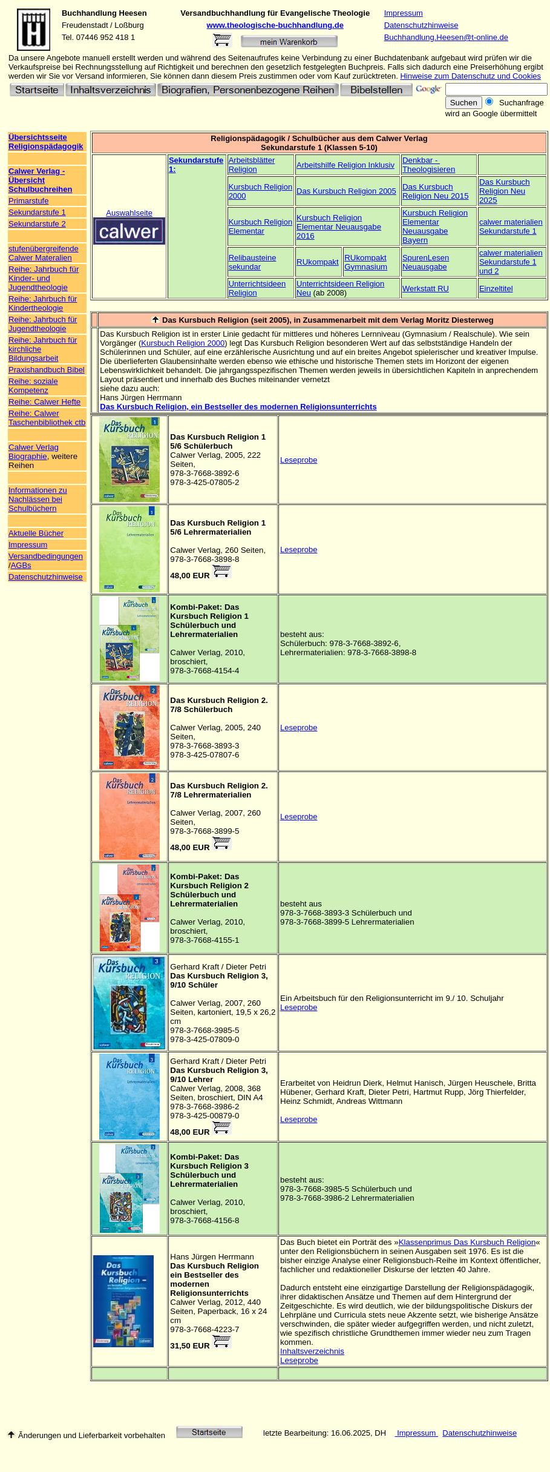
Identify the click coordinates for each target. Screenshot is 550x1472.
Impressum (403, 13)
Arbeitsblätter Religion (252, 165)
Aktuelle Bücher (36, 533)
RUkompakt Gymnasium (365, 262)
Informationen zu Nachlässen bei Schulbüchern (37, 499)
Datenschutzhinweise (421, 25)
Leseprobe (298, 459)
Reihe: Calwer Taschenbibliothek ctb (46, 418)
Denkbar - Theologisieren (428, 165)
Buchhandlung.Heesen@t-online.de (446, 37)
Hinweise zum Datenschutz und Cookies (470, 76)
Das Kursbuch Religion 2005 (346, 191)
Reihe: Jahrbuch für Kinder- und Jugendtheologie (43, 278)
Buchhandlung (89, 13)
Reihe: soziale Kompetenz (33, 386)
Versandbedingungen (45, 556)
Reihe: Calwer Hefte (44, 401)
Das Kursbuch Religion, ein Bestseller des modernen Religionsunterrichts (238, 406)
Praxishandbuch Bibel (46, 369)
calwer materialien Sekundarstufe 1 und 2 (511, 262)
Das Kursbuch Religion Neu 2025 (504, 191)
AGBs (21, 565)
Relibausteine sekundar (253, 262)
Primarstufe (28, 200)
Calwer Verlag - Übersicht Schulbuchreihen (40, 180)
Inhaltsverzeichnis (312, 1351)
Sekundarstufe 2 (37, 223)
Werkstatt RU (425, 288)
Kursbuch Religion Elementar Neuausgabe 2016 (338, 226)
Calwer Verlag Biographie (33, 452)
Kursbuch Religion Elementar (261, 226)
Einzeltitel (496, 288)
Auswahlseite (129, 212)
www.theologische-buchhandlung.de (275, 25)
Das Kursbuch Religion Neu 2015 (435, 191)
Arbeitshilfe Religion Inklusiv (345, 165)
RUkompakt (317, 261)
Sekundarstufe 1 (37, 212)
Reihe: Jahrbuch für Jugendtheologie (42, 324)
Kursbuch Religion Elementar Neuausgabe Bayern (435, 226)
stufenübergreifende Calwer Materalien (43, 253)
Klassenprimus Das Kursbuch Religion (467, 1242)
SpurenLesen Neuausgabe (425, 262)
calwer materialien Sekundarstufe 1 (511, 226)
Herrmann (236, 1256)
